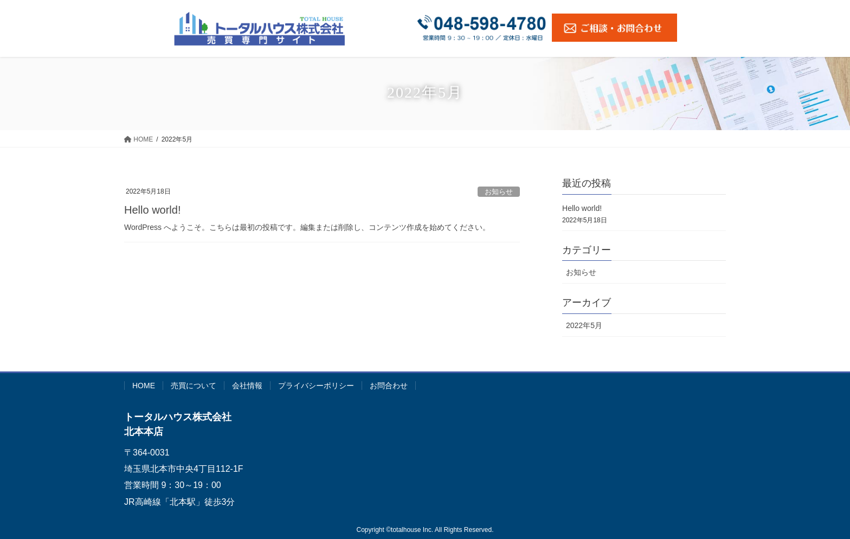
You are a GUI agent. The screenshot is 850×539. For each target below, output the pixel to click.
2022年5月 (584, 325)
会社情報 (247, 385)
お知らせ (499, 192)
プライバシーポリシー (316, 385)
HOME (143, 385)
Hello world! (152, 210)
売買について (193, 385)
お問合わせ (389, 385)
